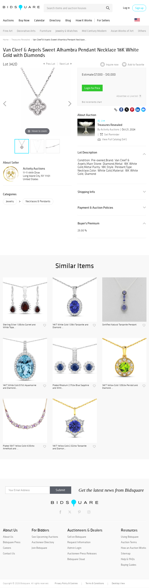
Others (142, 31)
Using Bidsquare (130, 536)
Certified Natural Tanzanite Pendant (119, 324)
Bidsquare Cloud (76, 559)
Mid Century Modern (94, 31)
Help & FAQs (128, 559)
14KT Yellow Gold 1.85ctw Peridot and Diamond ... (120, 386)
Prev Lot (48, 63)
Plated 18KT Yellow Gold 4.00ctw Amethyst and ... (18, 447)
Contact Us (9, 553)
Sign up (139, 8)
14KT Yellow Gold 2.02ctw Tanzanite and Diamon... (70, 447)
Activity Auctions (34, 168)
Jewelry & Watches (66, 31)
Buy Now (24, 20)
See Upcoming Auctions (45, 536)
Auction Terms (129, 542)
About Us (8, 536)
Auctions (8, 20)
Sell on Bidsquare (76, 536)
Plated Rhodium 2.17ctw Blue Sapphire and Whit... (71, 386)
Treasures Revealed (20, 39)
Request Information (78, 542)
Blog (68, 20)
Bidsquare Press (11, 542)
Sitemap (125, 553)
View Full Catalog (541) (112, 139)
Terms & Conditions (95, 583)
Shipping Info (86, 192)
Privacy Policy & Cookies (66, 583)
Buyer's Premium (88, 223)
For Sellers (103, 20)
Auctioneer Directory (43, 542)
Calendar (39, 20)
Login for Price (92, 88)
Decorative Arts (26, 31)
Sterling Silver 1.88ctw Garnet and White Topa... (19, 326)
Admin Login (74, 548)
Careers (7, 548)
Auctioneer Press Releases (82, 553)
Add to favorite (136, 64)
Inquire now (112, 64)
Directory (55, 20)
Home (6, 39)
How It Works (84, 20)
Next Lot (66, 63)
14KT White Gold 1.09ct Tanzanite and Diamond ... (70, 326)
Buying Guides (128, 564)
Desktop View (118, 583)
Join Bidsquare (39, 548)
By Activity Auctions (108, 129)
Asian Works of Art (122, 31)
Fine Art (8, 31)
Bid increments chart (92, 102)
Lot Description (87, 152)
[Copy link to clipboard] (115, 110)
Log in (126, 7)
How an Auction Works (133, 548)
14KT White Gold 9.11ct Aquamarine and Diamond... (19, 386)
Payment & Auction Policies (95, 207)
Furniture (45, 31)
